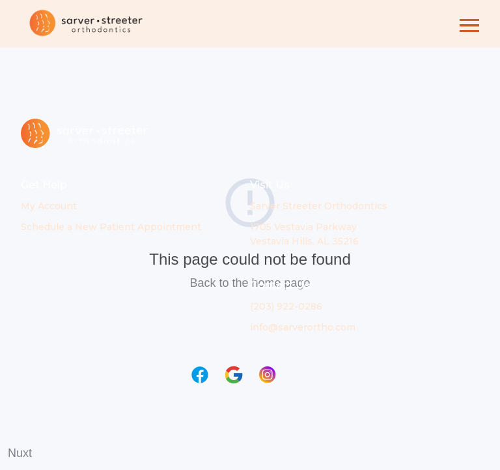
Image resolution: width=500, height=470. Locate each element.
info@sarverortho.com (302, 327)
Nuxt (20, 453)
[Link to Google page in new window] (233, 374)
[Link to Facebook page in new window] (199, 374)
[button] (469, 24)
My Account (49, 206)
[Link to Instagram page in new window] (267, 374)
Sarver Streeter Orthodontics (318, 206)
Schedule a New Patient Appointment (111, 227)
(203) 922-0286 (286, 306)
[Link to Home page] (86, 23)
